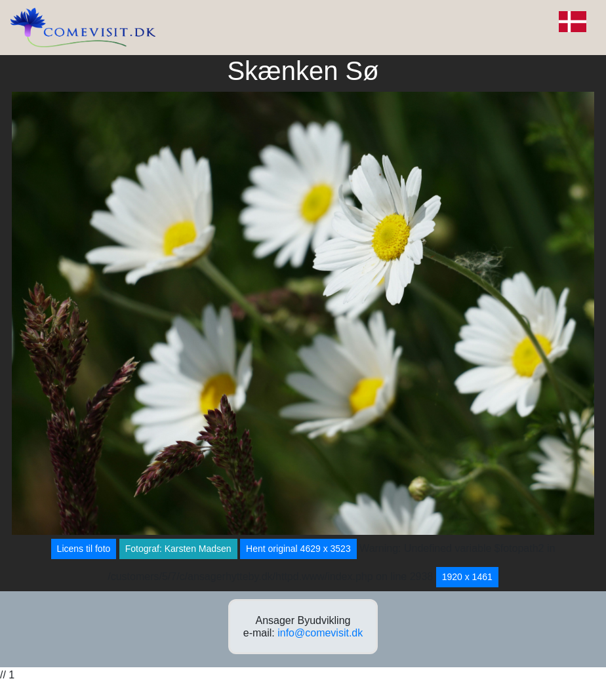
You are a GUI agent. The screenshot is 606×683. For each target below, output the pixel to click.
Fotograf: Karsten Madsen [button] (178, 548)
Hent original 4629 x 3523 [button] (298, 548)
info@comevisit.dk (320, 632)
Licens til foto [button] (84, 548)
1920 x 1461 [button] (467, 577)
